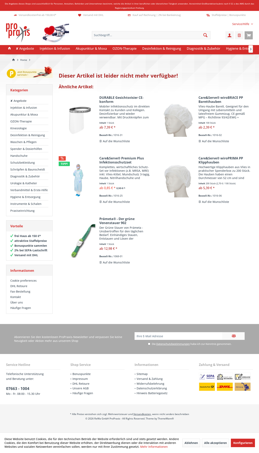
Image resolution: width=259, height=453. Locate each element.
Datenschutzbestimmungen (173, 344)
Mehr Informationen (154, 447)
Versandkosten (142, 414)
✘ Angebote (18, 101)
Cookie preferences (23, 280)
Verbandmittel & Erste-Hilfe (29, 190)
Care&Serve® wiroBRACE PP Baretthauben (220, 100)
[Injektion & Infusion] (55, 48)
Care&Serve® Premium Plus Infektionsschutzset (121, 160)
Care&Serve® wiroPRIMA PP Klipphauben (220, 160)
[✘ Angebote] (25, 48)
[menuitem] (241, 23)
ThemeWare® (166, 418)
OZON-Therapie (21, 121)
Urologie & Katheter (23, 183)
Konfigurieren (243, 443)
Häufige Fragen (20, 308)
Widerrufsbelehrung (150, 384)
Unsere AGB (80, 388)
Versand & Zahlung (150, 379)
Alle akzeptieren (215, 443)
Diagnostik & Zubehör (25, 176)
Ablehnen (191, 443)
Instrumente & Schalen (25, 204)
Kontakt (15, 297)
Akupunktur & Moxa (24, 114)
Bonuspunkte (81, 374)
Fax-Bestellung (20, 291)
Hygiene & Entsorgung (25, 197)
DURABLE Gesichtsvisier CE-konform (121, 100)
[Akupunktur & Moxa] (91, 48)
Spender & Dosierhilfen (26, 149)
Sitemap (142, 374)
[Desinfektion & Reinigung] (161, 48)
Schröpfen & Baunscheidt (27, 169)
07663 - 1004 (17, 388)
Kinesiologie (18, 128)
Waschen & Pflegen (23, 142)
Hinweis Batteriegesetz (152, 393)
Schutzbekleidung (22, 162)
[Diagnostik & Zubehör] (203, 48)
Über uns (16, 302)
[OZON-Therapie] (124, 48)
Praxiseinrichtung (22, 211)
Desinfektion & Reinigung (27, 135)
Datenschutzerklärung (152, 388)
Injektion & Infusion (23, 108)
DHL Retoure (18, 286)
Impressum (80, 379)
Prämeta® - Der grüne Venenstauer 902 (117, 221)
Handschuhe (19, 156)
